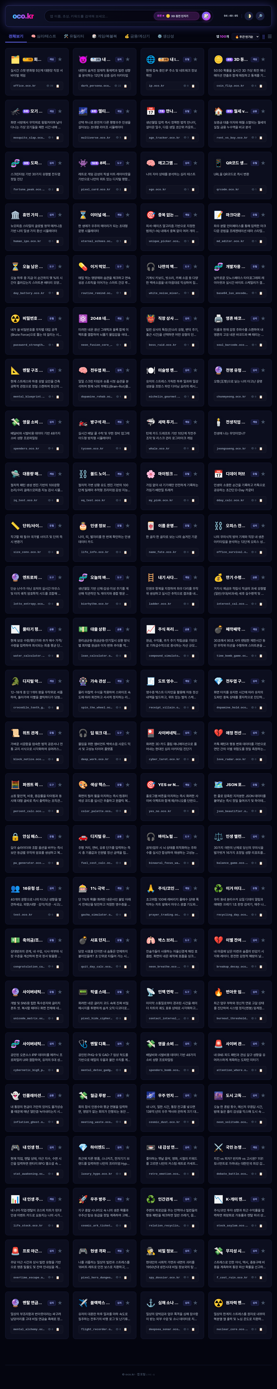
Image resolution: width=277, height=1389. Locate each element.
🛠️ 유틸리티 (74, 36)
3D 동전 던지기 (177, 16)
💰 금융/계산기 (137, 36)
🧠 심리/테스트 (43, 36)
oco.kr (23, 15)
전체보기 (16, 36)
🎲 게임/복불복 (104, 36)
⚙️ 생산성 (166, 36)
